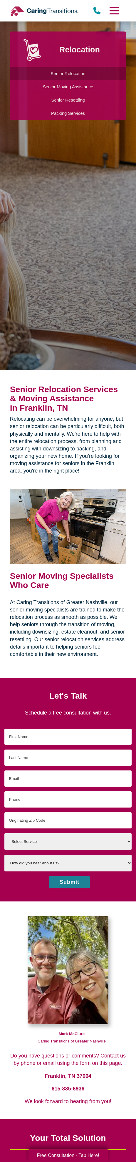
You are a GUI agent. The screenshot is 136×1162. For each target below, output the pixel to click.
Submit (69, 882)
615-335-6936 (67, 1089)
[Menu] (114, 10)
